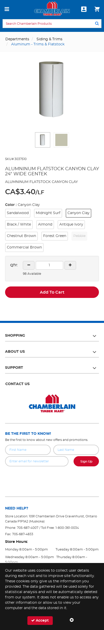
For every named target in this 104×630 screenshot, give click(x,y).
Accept (40, 620)
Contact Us (17, 384)
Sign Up (86, 461)
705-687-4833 (22, 534)
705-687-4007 (27, 527)
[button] (42, 140)
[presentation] (52, 478)
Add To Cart (52, 292)
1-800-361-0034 (67, 527)
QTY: (14, 265)
